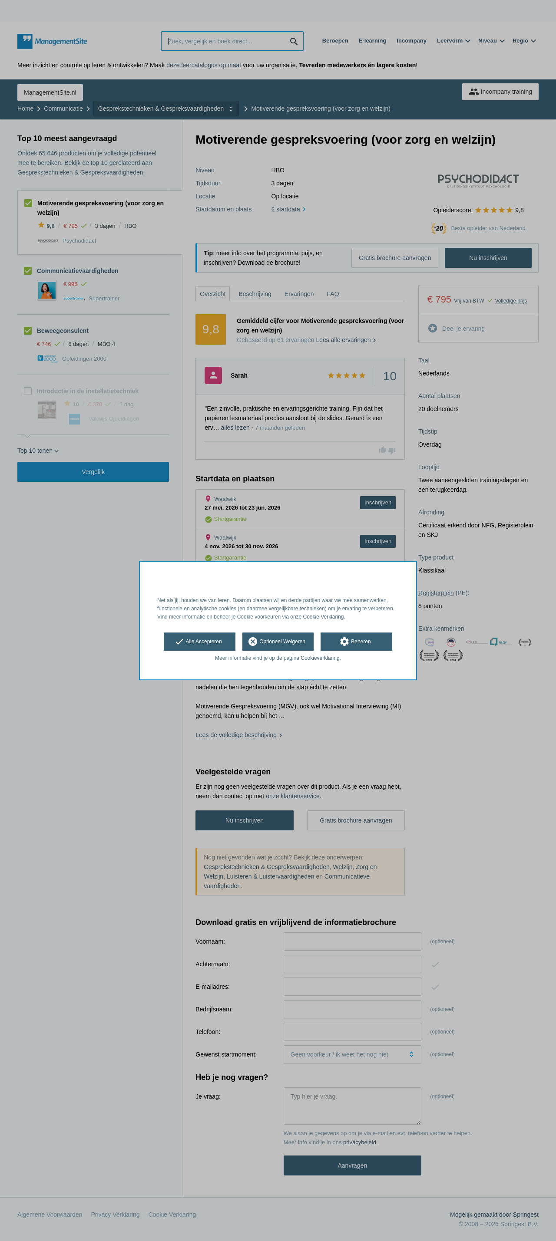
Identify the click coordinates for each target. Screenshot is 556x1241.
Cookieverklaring (320, 658)
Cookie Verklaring (323, 617)
